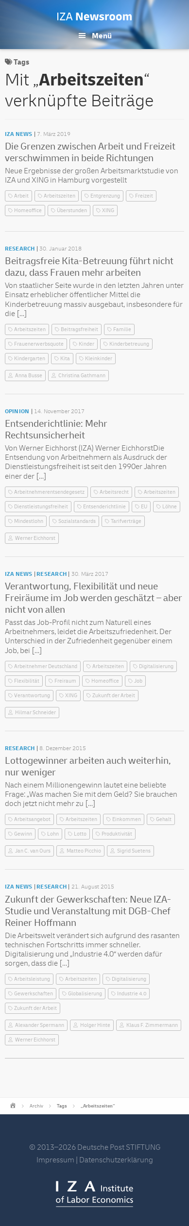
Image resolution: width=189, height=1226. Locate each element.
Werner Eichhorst (35, 538)
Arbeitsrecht (114, 492)
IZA (94, 1194)
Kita (65, 358)
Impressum (55, 1160)
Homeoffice (28, 210)
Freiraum (65, 681)
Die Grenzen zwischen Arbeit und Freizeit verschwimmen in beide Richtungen (90, 152)
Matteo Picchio (84, 851)
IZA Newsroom (94, 16)
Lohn (53, 834)
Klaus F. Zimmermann (152, 1025)
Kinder (86, 344)
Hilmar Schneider (35, 712)
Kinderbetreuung (129, 344)
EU (144, 507)
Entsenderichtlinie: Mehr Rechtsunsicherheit (56, 429)
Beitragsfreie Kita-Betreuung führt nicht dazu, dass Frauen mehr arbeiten (89, 267)
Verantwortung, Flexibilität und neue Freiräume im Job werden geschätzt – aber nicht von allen (93, 598)
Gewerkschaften (33, 994)
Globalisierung (85, 994)
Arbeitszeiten (59, 196)
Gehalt (164, 819)
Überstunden (72, 210)
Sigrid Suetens (134, 851)
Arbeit (21, 196)
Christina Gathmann (81, 375)
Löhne (169, 507)
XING (108, 210)
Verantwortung (32, 695)
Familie (122, 329)
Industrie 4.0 (131, 994)
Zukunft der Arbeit (113, 695)
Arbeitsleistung (32, 979)
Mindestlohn (28, 521)
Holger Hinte (95, 1025)
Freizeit (144, 196)
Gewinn (23, 834)
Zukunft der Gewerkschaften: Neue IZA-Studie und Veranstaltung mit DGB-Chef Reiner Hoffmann (88, 911)
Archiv (36, 1106)
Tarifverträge (126, 521)
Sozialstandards (77, 521)
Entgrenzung (105, 196)
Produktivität (117, 834)
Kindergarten (29, 358)
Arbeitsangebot (32, 819)
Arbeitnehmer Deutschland (45, 666)
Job (138, 681)
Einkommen (126, 819)
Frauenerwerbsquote (39, 344)
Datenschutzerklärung (116, 1160)
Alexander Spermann (39, 1025)
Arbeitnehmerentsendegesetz (49, 492)
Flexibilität (26, 681)
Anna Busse (28, 375)
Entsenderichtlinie (104, 507)
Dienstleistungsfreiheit (41, 507)
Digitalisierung (156, 666)
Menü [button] (102, 36)
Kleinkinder (98, 358)
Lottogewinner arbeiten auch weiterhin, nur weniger (88, 766)
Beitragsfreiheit (79, 329)
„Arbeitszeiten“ (98, 1106)
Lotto (80, 834)
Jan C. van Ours (33, 851)
